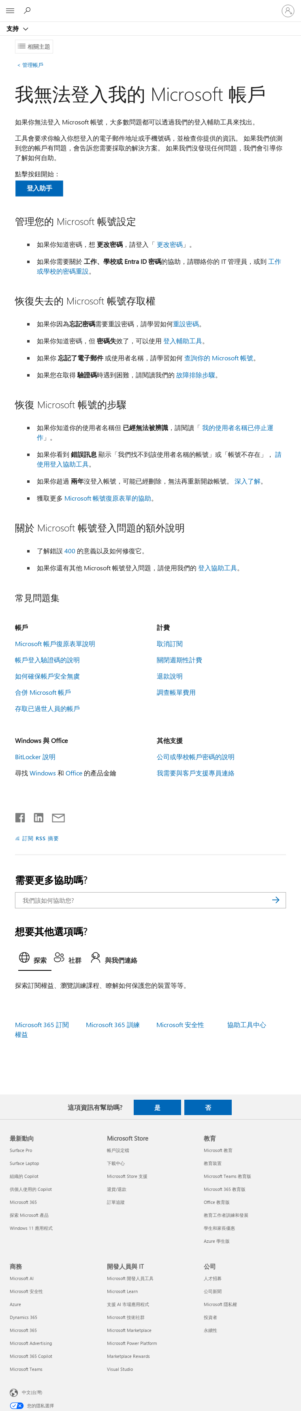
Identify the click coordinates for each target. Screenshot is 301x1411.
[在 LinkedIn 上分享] (35, 816)
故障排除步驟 (195, 374)
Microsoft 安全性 (180, 1024)
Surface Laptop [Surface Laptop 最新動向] (24, 1163)
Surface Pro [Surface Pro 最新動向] (21, 1150)
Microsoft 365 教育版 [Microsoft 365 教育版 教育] (224, 1189)
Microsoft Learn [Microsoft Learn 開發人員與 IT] (122, 1291)
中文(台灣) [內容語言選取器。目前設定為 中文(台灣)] (32, 1392)
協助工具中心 (246, 1024)
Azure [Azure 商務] (15, 1304)
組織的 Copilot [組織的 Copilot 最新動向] (24, 1176)
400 (69, 550)
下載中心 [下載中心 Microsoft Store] (116, 1163)
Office (74, 773)
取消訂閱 (170, 643)
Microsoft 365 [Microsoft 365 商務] (23, 1330)
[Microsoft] (150, 6)
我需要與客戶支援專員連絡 (196, 773)
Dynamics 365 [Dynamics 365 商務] (23, 1317)
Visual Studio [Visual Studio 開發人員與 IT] (120, 1369)
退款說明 (170, 676)
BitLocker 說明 (35, 756)
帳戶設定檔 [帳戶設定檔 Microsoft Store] (118, 1150)
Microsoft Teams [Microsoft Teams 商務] (26, 1369)
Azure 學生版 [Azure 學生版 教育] (217, 1241)
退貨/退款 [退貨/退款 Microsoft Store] (116, 1189)
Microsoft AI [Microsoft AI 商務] (22, 1278)
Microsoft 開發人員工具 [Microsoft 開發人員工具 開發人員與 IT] (130, 1278)
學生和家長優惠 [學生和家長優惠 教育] (219, 1228)
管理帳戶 (30, 64)
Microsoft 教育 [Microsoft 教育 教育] (218, 1150)
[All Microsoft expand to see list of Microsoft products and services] (10, 11)
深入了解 (247, 481)
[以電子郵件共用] (55, 816)
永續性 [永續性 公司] (210, 1330)
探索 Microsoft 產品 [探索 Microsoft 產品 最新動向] (29, 1215)
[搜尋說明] (28, 10)
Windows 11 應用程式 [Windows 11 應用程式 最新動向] (31, 1228)
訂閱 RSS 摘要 (40, 838)
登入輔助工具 (182, 340)
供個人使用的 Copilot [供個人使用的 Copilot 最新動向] (31, 1189)
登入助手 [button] (39, 188)
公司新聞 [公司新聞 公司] (213, 1291)
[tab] (34, 960)
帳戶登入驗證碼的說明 (47, 659)
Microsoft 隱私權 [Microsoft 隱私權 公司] (220, 1304)
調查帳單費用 (176, 692)
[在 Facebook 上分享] (20, 816)
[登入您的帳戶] (288, 11)
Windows (43, 773)
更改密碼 (170, 244)
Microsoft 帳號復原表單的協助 (107, 498)
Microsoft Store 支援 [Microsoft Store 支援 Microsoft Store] (127, 1176)
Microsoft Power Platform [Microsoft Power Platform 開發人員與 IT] (132, 1343)
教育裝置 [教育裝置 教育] (213, 1163)
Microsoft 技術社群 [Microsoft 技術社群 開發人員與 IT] (126, 1317)
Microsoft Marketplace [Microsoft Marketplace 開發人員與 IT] (129, 1330)
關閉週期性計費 (179, 659)
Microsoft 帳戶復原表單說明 (55, 643)
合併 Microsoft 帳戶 (43, 692)
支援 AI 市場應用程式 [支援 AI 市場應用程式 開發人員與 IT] (128, 1304)
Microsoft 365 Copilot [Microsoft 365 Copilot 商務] (31, 1356)
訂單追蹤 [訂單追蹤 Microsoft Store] (116, 1202)
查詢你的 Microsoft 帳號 (218, 357)
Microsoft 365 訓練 (113, 1024)
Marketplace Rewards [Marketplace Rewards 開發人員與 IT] (128, 1356)
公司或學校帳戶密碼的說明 (196, 756)
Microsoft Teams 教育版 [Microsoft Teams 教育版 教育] (227, 1176)
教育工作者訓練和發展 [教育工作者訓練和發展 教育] (226, 1215)
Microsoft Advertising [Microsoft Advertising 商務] (31, 1343)
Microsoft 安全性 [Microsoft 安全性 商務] (26, 1291)
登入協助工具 (217, 567)
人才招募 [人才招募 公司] (213, 1278)
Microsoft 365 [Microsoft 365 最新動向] (23, 1202)
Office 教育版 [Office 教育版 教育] (217, 1202)
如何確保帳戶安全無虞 (47, 676)
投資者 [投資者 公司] (210, 1317)
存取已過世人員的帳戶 (47, 708)
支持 (13, 28)
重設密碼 (186, 323)
